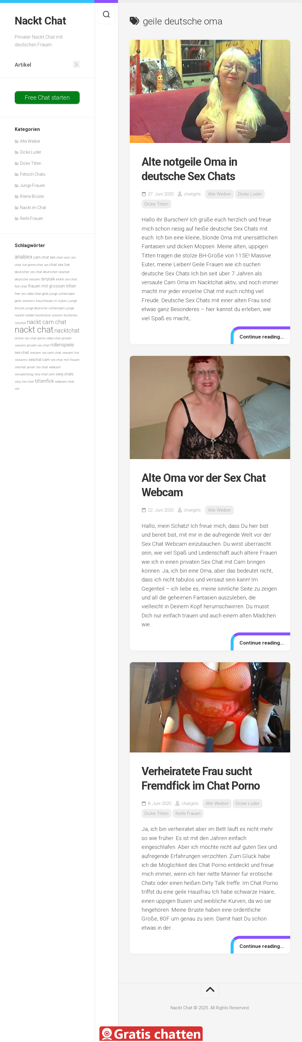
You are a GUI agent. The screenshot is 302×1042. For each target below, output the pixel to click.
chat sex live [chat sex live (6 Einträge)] (60, 264)
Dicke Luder (30, 152)
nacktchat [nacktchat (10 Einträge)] (67, 330)
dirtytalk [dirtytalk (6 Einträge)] (48, 279)
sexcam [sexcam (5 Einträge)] (35, 353)
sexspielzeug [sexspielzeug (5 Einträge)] (24, 374)
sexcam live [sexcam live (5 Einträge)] (70, 353)
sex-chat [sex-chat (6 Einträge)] (22, 352)
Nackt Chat (40, 21)
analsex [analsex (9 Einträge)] (23, 257)
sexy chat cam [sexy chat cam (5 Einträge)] (44, 374)
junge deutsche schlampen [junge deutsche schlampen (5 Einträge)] (45, 308)
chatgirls (192, 194)
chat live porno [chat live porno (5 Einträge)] (25, 265)
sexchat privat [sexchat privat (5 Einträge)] (25, 367)
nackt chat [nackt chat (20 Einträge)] (34, 330)
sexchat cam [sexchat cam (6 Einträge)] (39, 359)
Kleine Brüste (32, 196)
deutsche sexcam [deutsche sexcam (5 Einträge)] (27, 279)
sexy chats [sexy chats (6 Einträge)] (65, 374)
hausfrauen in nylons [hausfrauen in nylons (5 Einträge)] (52, 301)
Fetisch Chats (32, 174)
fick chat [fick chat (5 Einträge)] (21, 286)
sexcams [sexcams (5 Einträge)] (21, 360)
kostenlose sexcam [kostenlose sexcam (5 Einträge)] (49, 315)
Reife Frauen (31, 218)
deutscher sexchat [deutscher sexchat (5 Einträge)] (56, 272)
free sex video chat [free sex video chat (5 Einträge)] (28, 294)
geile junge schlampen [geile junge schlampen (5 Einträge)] (58, 294)
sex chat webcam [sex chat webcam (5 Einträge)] (48, 367)
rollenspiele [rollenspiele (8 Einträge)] (62, 345)
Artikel (23, 65)
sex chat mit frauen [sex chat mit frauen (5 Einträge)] (65, 360)
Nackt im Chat (33, 207)
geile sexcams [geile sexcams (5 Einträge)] (25, 301)
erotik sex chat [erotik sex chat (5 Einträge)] (66, 279)
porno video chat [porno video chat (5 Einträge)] (49, 338)
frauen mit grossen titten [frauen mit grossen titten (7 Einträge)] (52, 286)
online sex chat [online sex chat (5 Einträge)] (26, 338)
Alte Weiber (30, 141)
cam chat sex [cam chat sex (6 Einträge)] (44, 257)
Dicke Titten (30, 163)
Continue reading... (261, 337)
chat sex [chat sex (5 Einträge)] (43, 265)
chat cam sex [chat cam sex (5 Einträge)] (66, 257)
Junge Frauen (32, 185)
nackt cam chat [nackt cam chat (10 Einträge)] (46, 322)
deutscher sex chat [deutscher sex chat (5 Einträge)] (28, 272)
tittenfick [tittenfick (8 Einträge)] (44, 381)
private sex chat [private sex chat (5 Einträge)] (38, 345)
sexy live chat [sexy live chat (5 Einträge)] (24, 382)
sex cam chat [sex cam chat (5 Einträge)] (51, 353)
